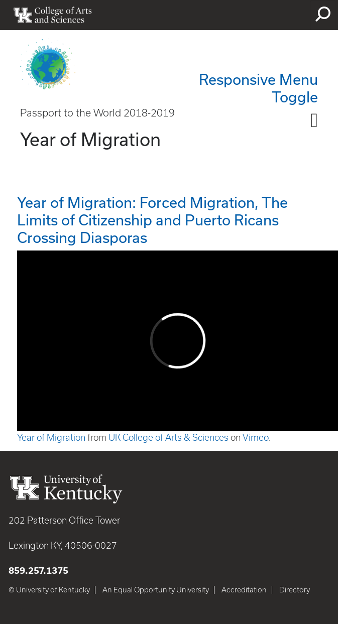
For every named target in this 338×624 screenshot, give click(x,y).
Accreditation (244, 590)
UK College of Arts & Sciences (168, 437)
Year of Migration (51, 437)
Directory (294, 590)
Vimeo (256, 437)
